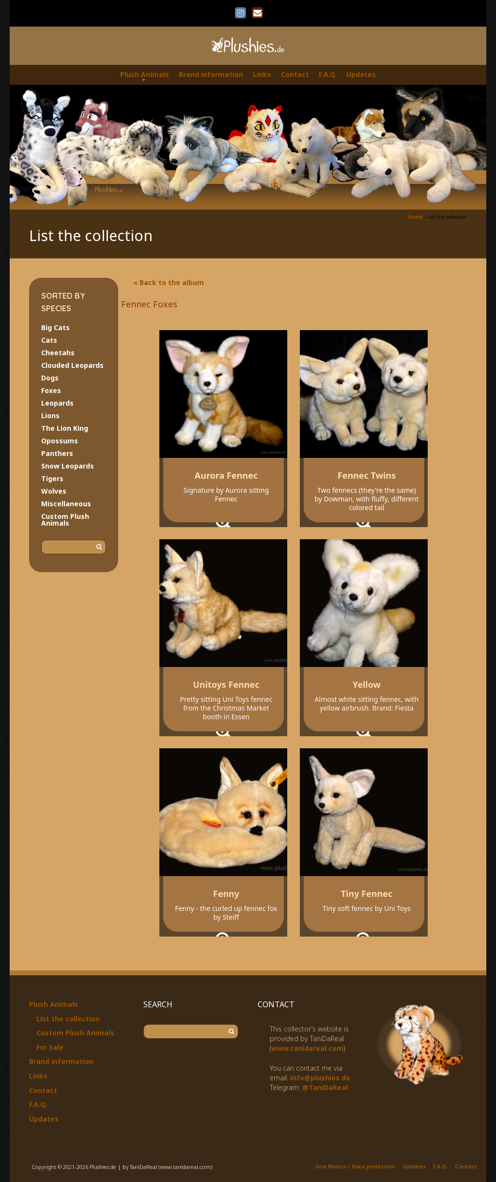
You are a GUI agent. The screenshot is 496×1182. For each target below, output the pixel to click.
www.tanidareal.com (307, 1048)
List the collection (68, 1018)
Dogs (50, 377)
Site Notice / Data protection (355, 1166)
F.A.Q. (328, 74)
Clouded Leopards (72, 365)
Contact (295, 74)
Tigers (52, 478)
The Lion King (64, 428)
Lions (50, 415)
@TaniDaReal (325, 1087)
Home (415, 216)
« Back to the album (168, 282)
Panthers (57, 453)
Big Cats (55, 327)
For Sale (49, 1047)
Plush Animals (144, 74)
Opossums (59, 440)
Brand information (211, 74)
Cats (49, 340)
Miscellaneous (66, 503)
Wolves (53, 491)
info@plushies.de (320, 1077)
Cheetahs (58, 352)
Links (262, 74)
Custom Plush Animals (65, 520)
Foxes (51, 390)
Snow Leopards (67, 465)
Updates (361, 74)
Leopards (57, 403)
